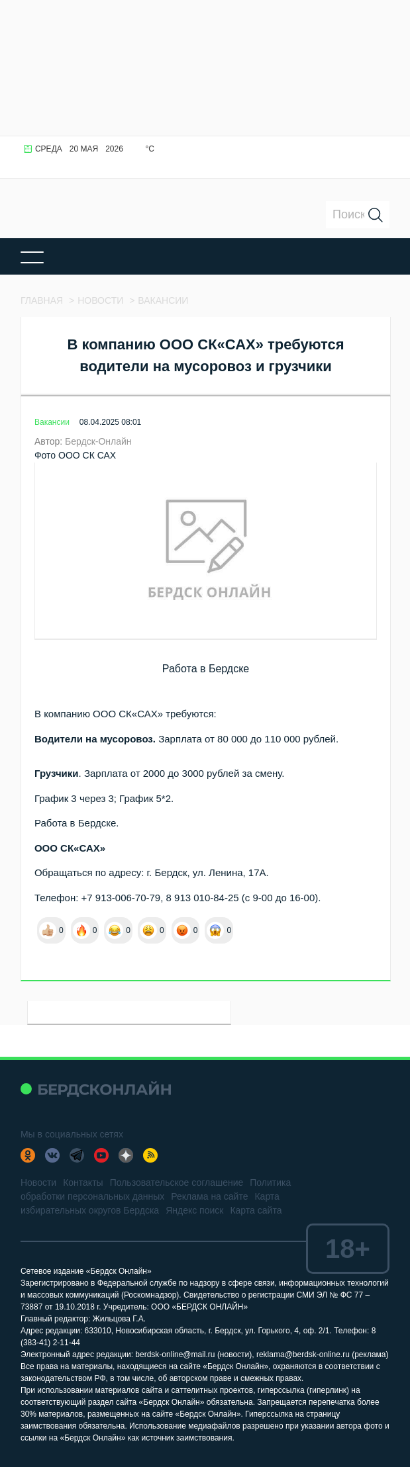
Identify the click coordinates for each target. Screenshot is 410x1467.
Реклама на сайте (209, 1196)
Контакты (83, 1182)
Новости (38, 1182)
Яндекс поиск (194, 1210)
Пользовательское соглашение (177, 1182)
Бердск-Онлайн (98, 441)
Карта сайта (256, 1210)
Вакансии (52, 422)
